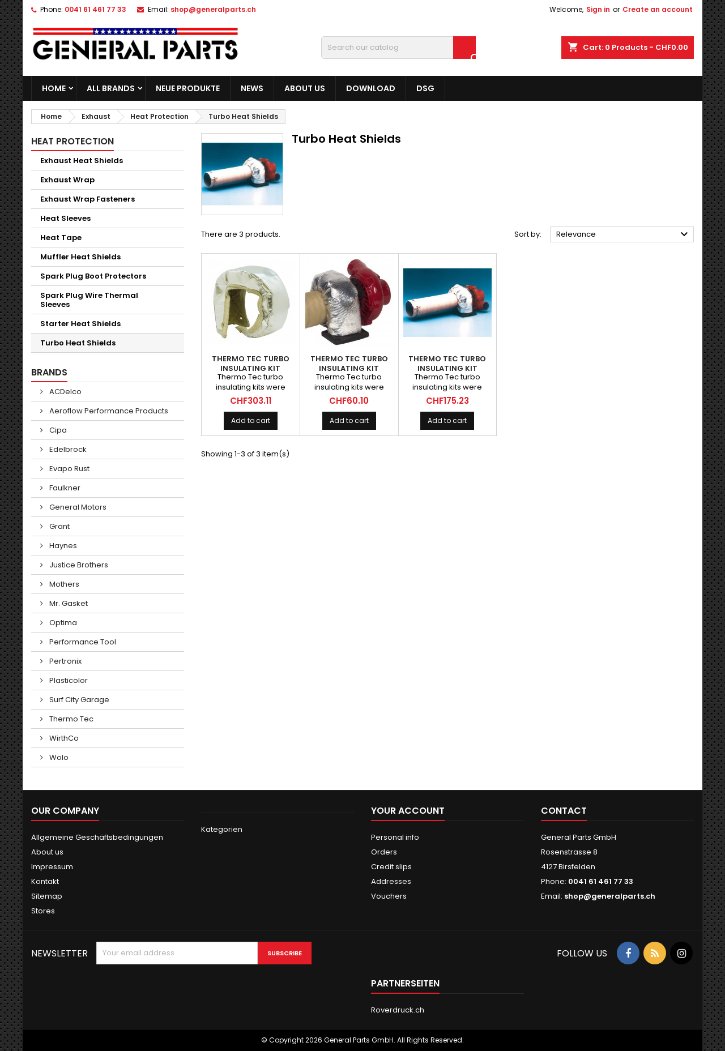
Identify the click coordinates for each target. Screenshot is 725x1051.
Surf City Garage (78, 699)
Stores (43, 910)
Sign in (598, 9)
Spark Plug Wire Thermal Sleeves (89, 300)
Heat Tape (61, 237)
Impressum (52, 866)
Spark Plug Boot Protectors (93, 276)
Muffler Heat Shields (80, 256)
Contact (564, 810)
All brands (111, 88)
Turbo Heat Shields (78, 342)
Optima (62, 622)
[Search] (398, 47)
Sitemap (46, 896)
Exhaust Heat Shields (81, 160)
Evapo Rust (68, 468)
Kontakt (45, 881)
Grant (59, 526)
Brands (49, 372)
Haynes (62, 545)
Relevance (623, 234)
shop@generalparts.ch (213, 9)
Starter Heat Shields (80, 323)
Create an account (657, 9)
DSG (425, 88)
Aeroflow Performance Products (108, 410)
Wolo (58, 757)
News (252, 88)
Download (370, 88)
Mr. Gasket (68, 603)
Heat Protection (72, 141)
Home (54, 88)
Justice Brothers (78, 564)
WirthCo (63, 738)
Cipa (57, 430)
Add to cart (250, 420)
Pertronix (65, 661)
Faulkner (64, 487)
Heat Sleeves (65, 218)
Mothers (63, 584)
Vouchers (389, 896)
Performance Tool (82, 641)
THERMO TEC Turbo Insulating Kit (250, 363)
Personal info (395, 837)
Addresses (391, 881)
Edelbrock (67, 449)
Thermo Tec (70, 719)
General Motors (77, 507)
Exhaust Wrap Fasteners (87, 199)
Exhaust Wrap (67, 179)
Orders (384, 852)
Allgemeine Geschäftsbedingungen (97, 837)
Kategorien (221, 829)
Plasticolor (68, 680)
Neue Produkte (188, 88)
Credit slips (391, 866)
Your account (408, 810)
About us (304, 88)
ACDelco (65, 391)
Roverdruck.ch (397, 1010)
